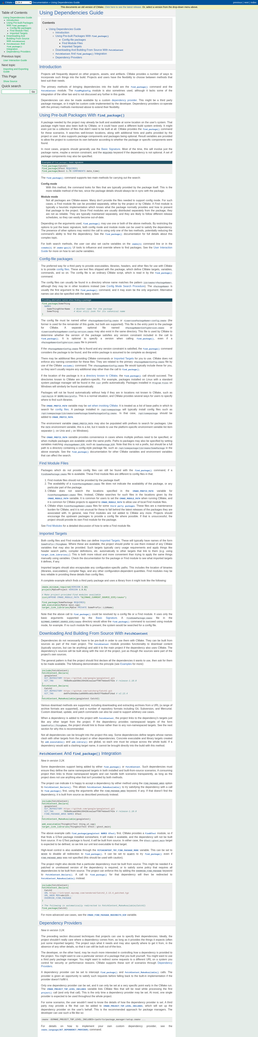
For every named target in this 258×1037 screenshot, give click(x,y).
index (253, 2)
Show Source (10, 81)
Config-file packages (74, 39)
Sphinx (157, 1034)
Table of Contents (14, 12)
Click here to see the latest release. (123, 7)
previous (237, 2)
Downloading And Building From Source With (89, 49)
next (246, 2)
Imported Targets (72, 46)
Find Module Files (72, 43)
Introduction (62, 32)
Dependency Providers (68, 57)
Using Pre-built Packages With (82, 36)
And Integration (81, 53)
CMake (8, 2)
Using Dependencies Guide (65, 2)
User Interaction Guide (15, 60)
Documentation (40, 2)
